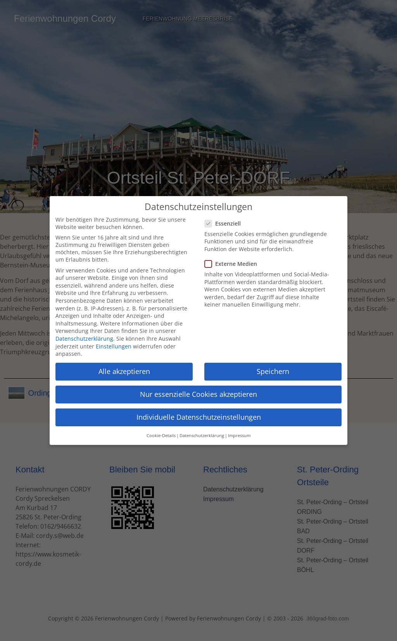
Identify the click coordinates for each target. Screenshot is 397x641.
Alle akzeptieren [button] (124, 365)
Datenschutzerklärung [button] (202, 429)
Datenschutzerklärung (84, 332)
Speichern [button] (273, 365)
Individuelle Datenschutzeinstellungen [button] (198, 411)
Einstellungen (113, 340)
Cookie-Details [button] (161, 429)
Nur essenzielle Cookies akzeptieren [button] (198, 388)
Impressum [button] (239, 429)
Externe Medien (233, 257)
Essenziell (225, 217)
